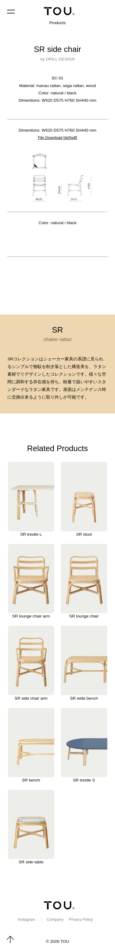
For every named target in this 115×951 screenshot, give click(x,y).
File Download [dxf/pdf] (57, 137)
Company (55, 918)
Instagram (25, 918)
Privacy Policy (82, 918)
